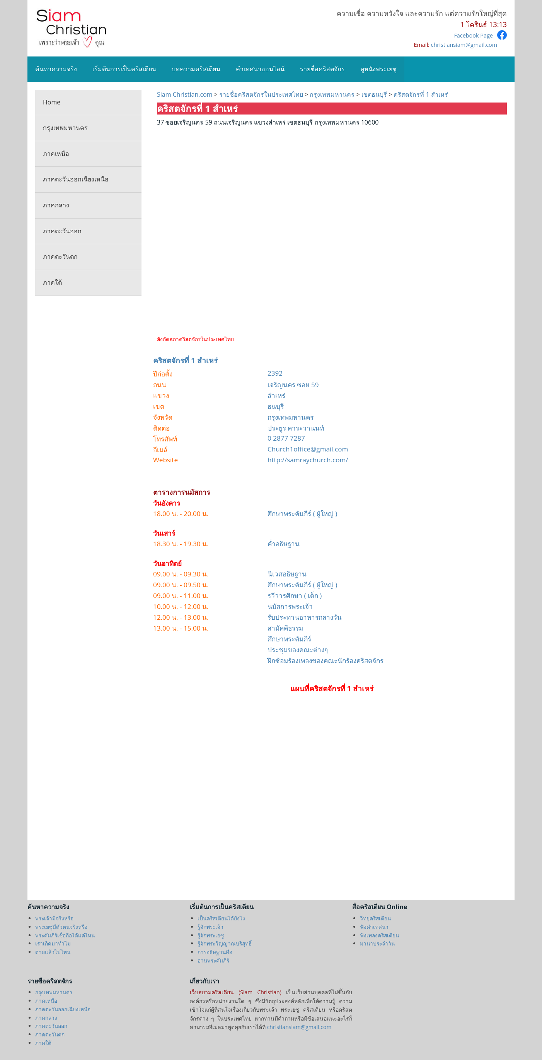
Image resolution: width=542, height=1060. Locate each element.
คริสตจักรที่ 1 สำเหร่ (420, 94)
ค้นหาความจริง (56, 69)
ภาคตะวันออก (62, 231)
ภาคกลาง (56, 205)
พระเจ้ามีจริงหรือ (54, 918)
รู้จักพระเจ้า (210, 926)
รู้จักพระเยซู (211, 935)
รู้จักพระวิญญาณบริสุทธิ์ (225, 943)
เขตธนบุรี (375, 94)
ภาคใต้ (52, 282)
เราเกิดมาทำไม (53, 943)
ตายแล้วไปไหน (52, 952)
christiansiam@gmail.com (464, 44)
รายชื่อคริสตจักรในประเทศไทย (261, 94)
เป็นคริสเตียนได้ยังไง (221, 918)
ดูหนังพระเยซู (378, 69)
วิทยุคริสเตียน (375, 918)
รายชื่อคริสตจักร (322, 69)
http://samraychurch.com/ (308, 459)
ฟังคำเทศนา (374, 926)
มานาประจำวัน (377, 943)
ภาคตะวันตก (60, 256)
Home (51, 102)
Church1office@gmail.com (308, 449)
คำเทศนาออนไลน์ (260, 69)
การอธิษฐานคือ (215, 952)
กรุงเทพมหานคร (65, 127)
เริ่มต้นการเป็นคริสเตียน (124, 69)
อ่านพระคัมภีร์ (213, 960)
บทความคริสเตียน (196, 69)
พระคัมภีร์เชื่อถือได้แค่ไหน (65, 935)
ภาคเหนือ (56, 153)
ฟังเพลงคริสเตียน (379, 935)
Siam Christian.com (185, 94)
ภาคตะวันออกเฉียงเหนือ (76, 179)
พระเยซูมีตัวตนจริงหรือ (61, 926)
